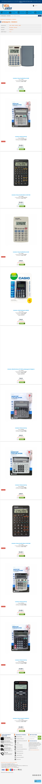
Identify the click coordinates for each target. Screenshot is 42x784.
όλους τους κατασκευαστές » (34, 749)
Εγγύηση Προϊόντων (19, 751)
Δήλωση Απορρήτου (9, 762)
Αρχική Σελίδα (3, 762)
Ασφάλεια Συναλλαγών (19, 738)
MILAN (13, 25)
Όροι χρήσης (15, 762)
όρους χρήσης (11, 767)
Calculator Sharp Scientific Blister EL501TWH (21, 194)
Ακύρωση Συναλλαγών (19, 757)
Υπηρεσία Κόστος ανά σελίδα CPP (21, 740)
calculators (11, 29)
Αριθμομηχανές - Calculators (11, 19)
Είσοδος (35, 5)
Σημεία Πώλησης (18, 755)
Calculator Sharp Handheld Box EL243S (21, 78)
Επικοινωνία (18, 759)
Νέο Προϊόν (11, 27)
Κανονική (15, 27)
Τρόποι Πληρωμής (18, 744)
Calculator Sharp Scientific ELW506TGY (21, 718)
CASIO (10, 25)
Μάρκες (17, 742)
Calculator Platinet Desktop (21, 136)
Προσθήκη (22, 90)
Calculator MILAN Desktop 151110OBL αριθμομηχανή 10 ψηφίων (21, 369)
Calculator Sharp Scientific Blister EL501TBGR (20, 543)
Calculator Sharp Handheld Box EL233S (21, 252)
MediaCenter (3, 19)
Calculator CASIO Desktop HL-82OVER (21, 310)
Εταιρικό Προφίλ (18, 736)
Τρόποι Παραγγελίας (19, 753)
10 (10, 31)
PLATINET (16, 25)
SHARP (20, 25)
